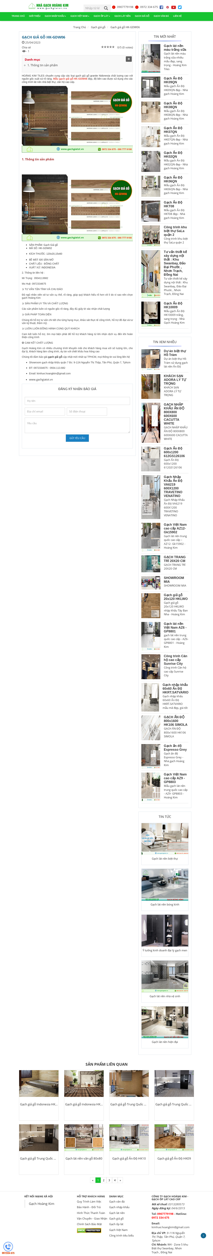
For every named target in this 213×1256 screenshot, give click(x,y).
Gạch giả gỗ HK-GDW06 (125, 27)
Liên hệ (177, 16)
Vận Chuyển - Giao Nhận (92, 1218)
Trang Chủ (79, 27)
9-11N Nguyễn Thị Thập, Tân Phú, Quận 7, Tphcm (168, 1236)
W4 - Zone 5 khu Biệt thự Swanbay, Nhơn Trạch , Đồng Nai (170, 1248)
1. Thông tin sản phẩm (42, 65)
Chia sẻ (26, 47)
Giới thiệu (34, 16)
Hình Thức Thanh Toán (91, 1213)
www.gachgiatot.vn (41, 379)
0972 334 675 (146, 7)
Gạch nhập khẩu (55, 16)
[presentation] (52, 441)
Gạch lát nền (122, 16)
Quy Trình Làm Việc (89, 1201)
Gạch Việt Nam (79, 16)
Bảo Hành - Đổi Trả (89, 1207)
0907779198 (122, 7)
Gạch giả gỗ (142, 16)
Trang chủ (18, 16)
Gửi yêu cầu (77, 438)
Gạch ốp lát (102, 16)
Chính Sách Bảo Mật (89, 1224)
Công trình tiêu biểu (121, 1235)
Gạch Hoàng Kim (41, 1203)
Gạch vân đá (161, 16)
